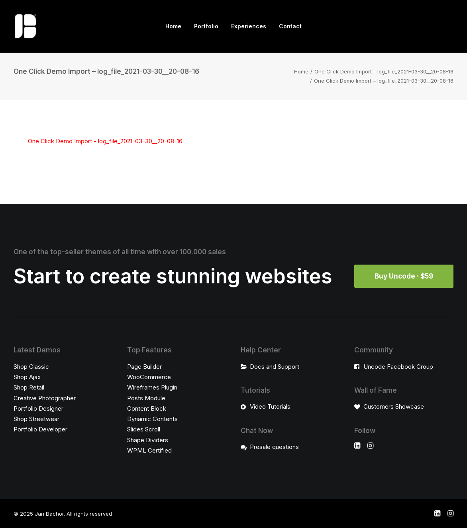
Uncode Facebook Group (398, 366)
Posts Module (146, 398)
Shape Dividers (147, 440)
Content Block (146, 408)
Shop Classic (31, 366)
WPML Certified (149, 450)
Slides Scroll (143, 429)
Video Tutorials (270, 406)
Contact (290, 26)
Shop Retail (29, 387)
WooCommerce (149, 377)
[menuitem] (173, 26)
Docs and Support (274, 366)
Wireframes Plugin (152, 387)
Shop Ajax (27, 377)
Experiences (248, 26)
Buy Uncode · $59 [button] (404, 276)
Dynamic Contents (152, 419)
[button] (357, 446)
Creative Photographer (45, 398)
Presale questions (274, 447)
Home (173, 26)
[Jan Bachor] (25, 26)
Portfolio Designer (38, 408)
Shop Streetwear (36, 419)
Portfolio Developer (40, 429)
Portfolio (206, 26)
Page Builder (144, 366)
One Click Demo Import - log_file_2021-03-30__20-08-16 (383, 71)
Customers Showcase (393, 406)
